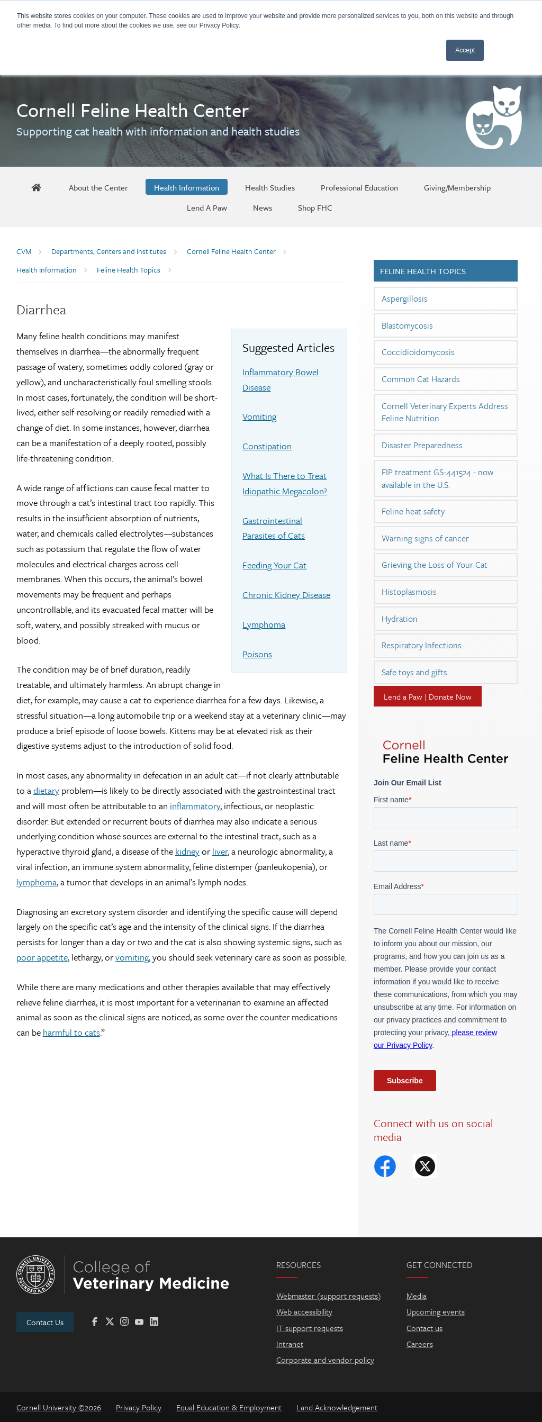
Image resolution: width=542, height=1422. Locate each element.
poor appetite (42, 957)
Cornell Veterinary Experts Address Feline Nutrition (445, 412)
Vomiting (259, 416)
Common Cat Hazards (421, 379)
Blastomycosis (407, 325)
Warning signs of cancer (425, 538)
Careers (419, 1343)
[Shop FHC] (315, 207)
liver (220, 851)
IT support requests (309, 1328)
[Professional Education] (359, 187)
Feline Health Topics (423, 271)
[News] (263, 207)
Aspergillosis (405, 298)
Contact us (424, 1328)
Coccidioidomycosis (418, 352)
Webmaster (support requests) (328, 1295)
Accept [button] (465, 50)
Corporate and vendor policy (325, 1359)
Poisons (257, 653)
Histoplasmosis (409, 591)
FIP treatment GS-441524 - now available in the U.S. (437, 478)
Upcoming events (435, 1311)
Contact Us (45, 1322)
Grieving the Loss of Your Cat (434, 564)
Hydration (400, 618)
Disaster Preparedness (422, 445)
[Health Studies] (270, 187)
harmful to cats (71, 1032)
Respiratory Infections (422, 645)
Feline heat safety (413, 511)
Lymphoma (263, 624)
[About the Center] (98, 187)
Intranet (289, 1343)
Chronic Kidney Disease (286, 594)
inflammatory (195, 805)
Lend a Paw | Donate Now (428, 696)
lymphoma (36, 882)
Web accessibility (304, 1311)
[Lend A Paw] (207, 207)
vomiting (132, 957)
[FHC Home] (36, 187)
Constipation (267, 445)
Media (416, 1295)
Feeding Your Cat (274, 565)
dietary (46, 790)
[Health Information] (187, 187)
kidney (187, 851)
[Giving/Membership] (457, 187)
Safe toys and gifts (414, 672)
